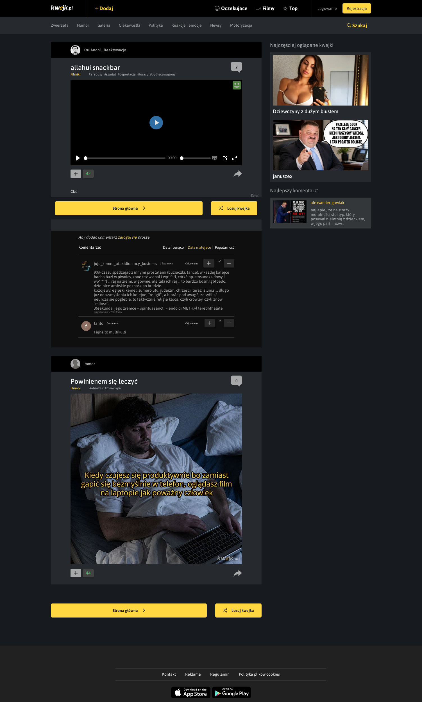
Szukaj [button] (359, 25)
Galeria (103, 25)
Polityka (156, 25)
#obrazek (96, 388)
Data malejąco (199, 247)
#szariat (110, 74)
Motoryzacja (241, 25)
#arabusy (96, 74)
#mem (109, 388)
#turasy (142, 74)
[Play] (77, 158)
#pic (118, 388)
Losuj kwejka (234, 208)
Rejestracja (357, 8)
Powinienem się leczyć (104, 381)
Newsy (216, 25)
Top (293, 8)
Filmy (268, 8)
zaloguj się (127, 237)
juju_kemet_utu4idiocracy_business (125, 263)
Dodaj (106, 8)
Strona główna (129, 208)
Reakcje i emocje (186, 25)
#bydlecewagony (163, 74)
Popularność (224, 247)
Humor (83, 25)
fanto (98, 323)
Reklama (193, 674)
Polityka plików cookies (259, 674)
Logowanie (327, 8)
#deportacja (127, 74)
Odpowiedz (191, 263)
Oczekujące (234, 8)
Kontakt (169, 674)
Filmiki (75, 74)
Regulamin (220, 674)
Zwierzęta (60, 25)
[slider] (124, 158)
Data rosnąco (173, 247)
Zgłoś (255, 195)
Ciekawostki (129, 25)
